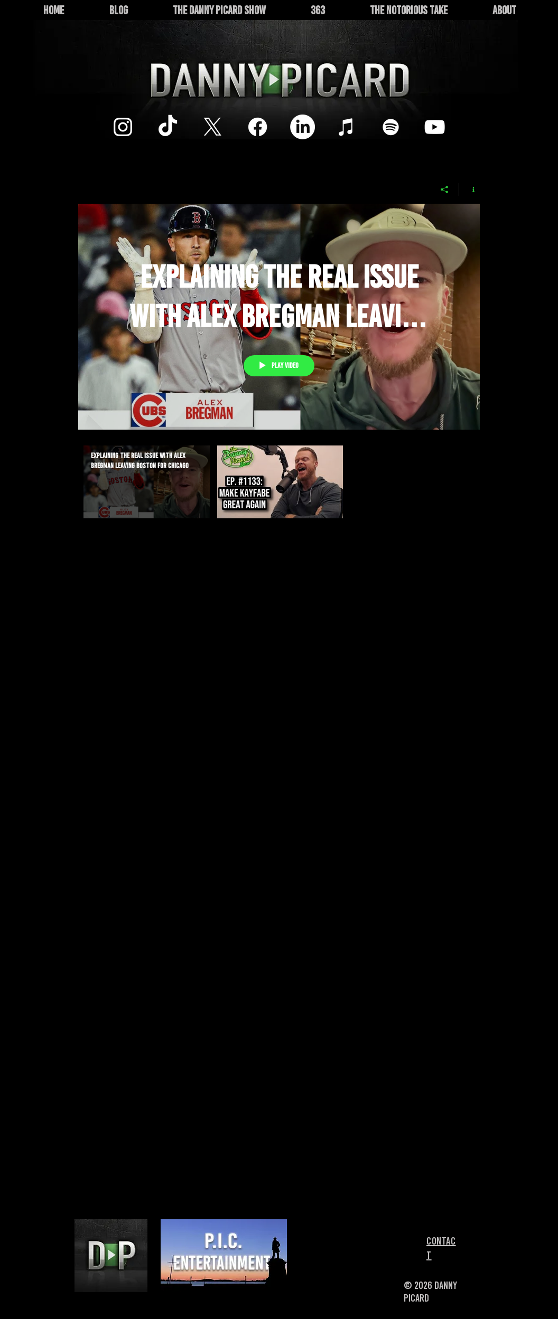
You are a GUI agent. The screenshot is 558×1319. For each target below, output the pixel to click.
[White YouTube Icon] (434, 127)
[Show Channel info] (469, 189)
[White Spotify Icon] (390, 127)
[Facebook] (257, 127)
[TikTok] (167, 127)
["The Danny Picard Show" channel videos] (279, 494)
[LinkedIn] (302, 127)
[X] (212, 127)
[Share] (444, 189)
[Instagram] (122, 127)
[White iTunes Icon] (346, 127)
